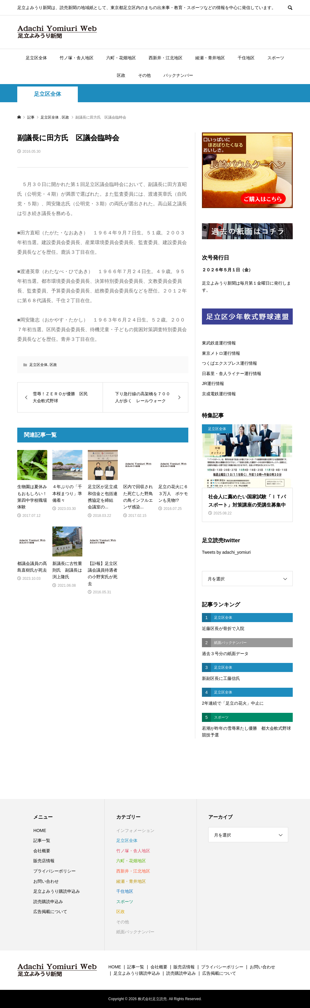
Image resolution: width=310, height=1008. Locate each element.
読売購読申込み (48, 901)
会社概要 (41, 850)
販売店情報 (43, 860)
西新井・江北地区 (166, 57)
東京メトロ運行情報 (221, 353)
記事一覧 (41, 840)
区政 (121, 75)
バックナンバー (178, 75)
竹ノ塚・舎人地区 (77, 57)
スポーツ (275, 57)
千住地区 (246, 57)
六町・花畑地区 (121, 57)
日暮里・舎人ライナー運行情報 (231, 373)
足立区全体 (36, 57)
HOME (39, 830)
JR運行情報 (213, 383)
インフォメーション (135, 830)
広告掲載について (50, 911)
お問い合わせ (46, 881)
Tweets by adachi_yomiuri (226, 552)
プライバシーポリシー (54, 871)
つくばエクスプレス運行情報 (229, 363)
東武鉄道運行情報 (219, 343)
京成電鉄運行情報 (219, 393)
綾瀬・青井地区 (210, 57)
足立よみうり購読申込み (56, 891)
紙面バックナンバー (135, 931)
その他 (144, 75)
